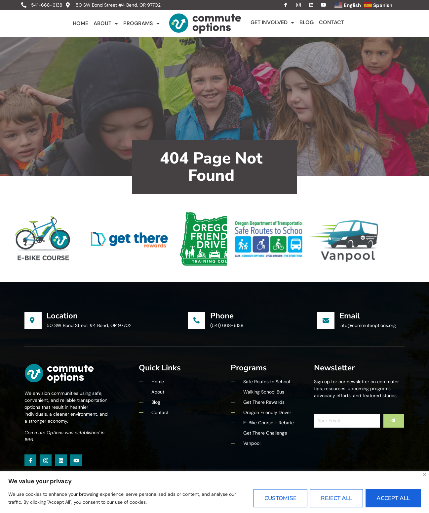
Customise (280, 498)
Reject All (336, 498)
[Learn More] (106, 320)
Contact (331, 22)
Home (80, 23)
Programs (141, 23)
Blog (306, 22)
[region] (214, 492)
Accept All (393, 498)
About (106, 23)
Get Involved (272, 22)
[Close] (424, 474)
